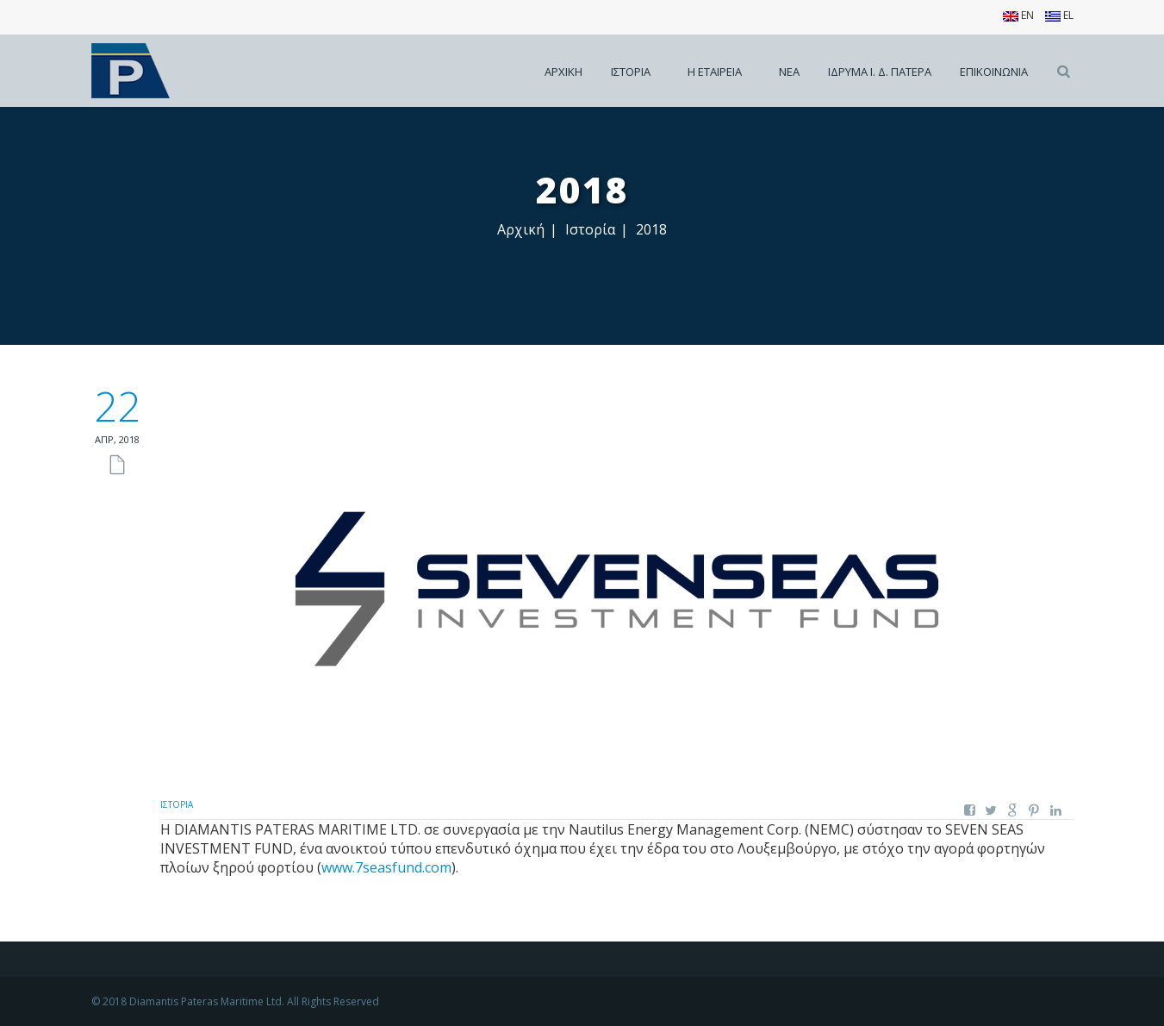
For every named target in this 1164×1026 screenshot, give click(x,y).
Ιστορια (630, 71)
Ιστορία (590, 229)
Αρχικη (563, 71)
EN (1018, 15)
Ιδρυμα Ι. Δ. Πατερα (879, 71)
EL (1059, 15)
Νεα (789, 71)
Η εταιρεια (715, 71)
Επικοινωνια (994, 71)
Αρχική (521, 229)
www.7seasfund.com (386, 867)
